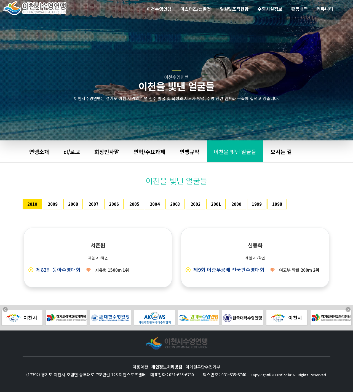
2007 (93, 204)
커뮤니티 (325, 9)
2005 (134, 204)
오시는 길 (281, 152)
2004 (155, 204)
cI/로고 (71, 152)
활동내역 (299, 9)
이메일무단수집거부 (203, 367)
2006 (114, 204)
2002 (195, 204)
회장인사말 (106, 152)
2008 (73, 204)
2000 (236, 204)
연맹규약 (189, 152)
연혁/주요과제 (149, 152)
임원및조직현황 (234, 9)
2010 (32, 204)
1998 (277, 204)
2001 (216, 204)
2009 (53, 204)
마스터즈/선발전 (195, 9)
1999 (257, 204)
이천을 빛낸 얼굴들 (235, 152)
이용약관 (140, 367)
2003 (175, 204)
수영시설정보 (270, 9)
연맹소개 (39, 152)
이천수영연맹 (159, 9)
